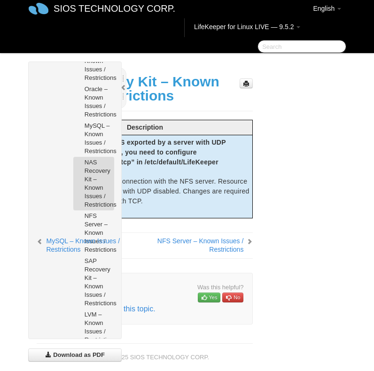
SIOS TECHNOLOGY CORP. (114, 8)
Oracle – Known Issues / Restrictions (99, 101)
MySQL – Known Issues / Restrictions (99, 138)
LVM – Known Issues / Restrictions (99, 327)
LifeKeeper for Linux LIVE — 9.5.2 (247, 27)
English (327, 8)
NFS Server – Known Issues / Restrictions (99, 232)
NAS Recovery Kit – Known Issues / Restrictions (99, 183)
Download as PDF (75, 354)
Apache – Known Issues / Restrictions (99, 65)
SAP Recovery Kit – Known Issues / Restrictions (99, 282)
